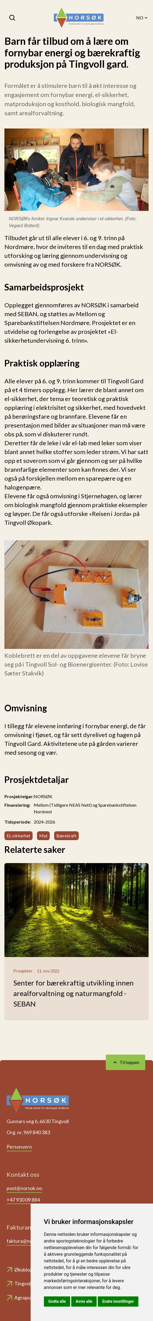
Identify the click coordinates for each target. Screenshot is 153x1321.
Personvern (19, 1147)
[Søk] (12, 17)
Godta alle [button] (57, 1301)
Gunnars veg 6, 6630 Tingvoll (38, 1121)
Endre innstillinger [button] (118, 1301)
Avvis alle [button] (84, 1301)
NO (142, 17)
